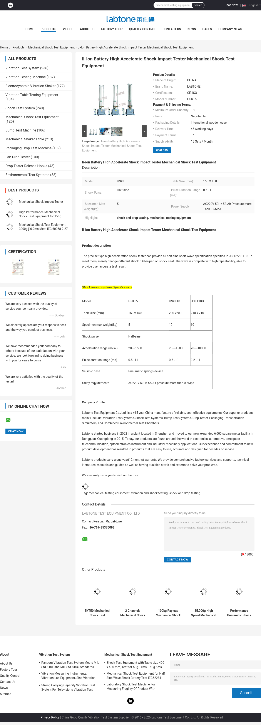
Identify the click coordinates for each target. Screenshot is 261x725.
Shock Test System (20, 108)
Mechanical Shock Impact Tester (41, 201)
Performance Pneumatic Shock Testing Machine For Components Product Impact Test (239, 613)
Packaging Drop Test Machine (28, 148)
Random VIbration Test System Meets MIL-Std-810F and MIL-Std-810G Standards (70, 665)
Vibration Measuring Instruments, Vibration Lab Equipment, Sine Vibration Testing (68, 676)
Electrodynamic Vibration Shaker (30, 86)
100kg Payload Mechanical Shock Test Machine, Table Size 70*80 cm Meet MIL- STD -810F (168, 613)
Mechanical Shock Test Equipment (51, 47)
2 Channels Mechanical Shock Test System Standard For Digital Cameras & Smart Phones (132, 613)
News (191, 29)
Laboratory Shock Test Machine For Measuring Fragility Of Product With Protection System (131, 687)
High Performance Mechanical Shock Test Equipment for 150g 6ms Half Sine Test (40, 216)
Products (48, 29)
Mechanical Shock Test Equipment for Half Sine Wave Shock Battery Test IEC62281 (136, 676)
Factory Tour (112, 29)
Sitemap (5, 694)
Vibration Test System (22, 68)
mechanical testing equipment (109, 493)
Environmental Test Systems (27, 175)
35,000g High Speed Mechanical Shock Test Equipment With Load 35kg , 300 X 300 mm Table (203, 613)
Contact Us (172, 29)
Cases (207, 29)
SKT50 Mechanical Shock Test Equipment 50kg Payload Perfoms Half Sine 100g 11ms (97, 613)
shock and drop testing (184, 493)
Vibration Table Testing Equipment (31, 95)
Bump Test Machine (20, 130)
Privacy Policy (50, 717)
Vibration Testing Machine (25, 77)
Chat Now (231, 5)
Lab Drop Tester (17, 157)
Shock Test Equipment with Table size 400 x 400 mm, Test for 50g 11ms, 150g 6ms (135, 665)
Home (29, 29)
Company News (230, 29)
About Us (87, 29)
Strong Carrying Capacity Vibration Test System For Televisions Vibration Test (68, 687)
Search (198, 5)
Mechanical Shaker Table (24, 139)
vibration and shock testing (149, 493)
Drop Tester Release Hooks (26, 166)
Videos (68, 29)
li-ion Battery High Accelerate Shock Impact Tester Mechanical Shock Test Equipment (112, 146)
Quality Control (142, 29)
